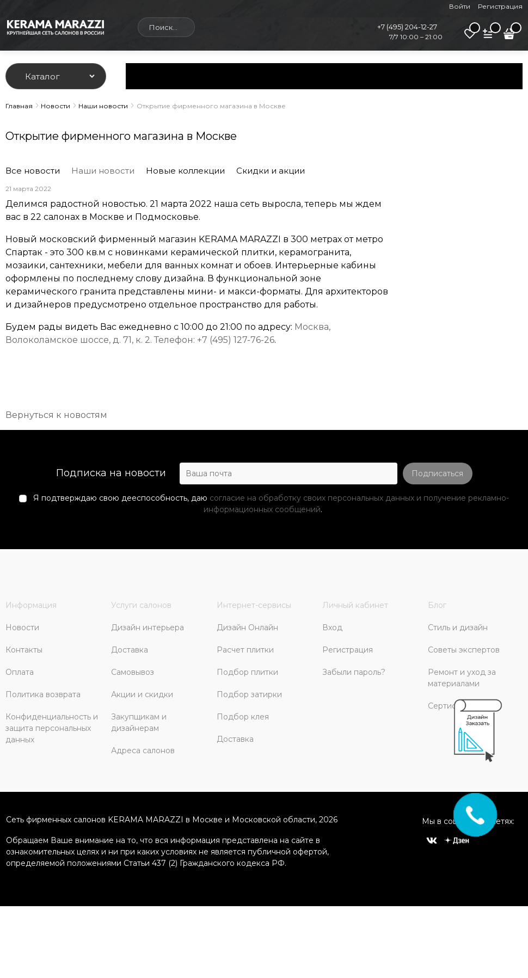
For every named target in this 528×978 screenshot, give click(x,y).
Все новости (32, 170)
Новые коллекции (185, 170)
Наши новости (102, 170)
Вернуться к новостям (56, 415)
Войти (459, 6)
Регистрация (500, 6)
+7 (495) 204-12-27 (407, 26)
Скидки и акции (270, 170)
